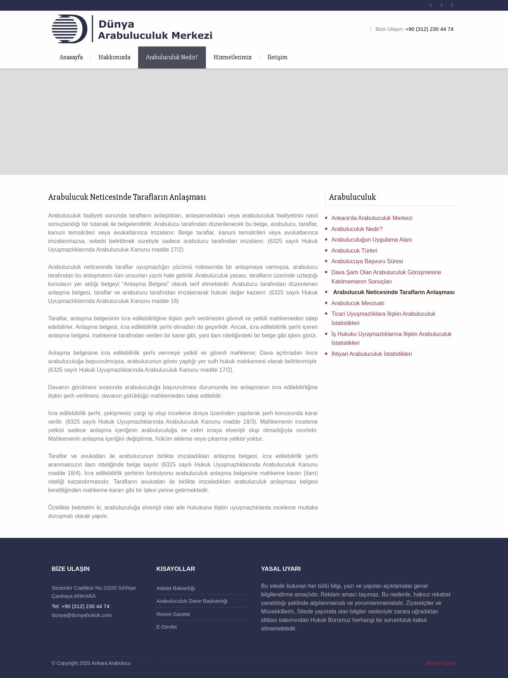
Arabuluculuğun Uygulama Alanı (372, 240)
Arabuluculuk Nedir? (172, 57)
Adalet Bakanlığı (176, 588)
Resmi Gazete (173, 614)
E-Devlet (167, 627)
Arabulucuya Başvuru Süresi (367, 261)
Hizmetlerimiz (233, 57)
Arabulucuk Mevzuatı (358, 303)
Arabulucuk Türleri (355, 251)
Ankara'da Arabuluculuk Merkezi (372, 218)
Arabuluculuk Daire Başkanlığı (192, 601)
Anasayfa (71, 57)
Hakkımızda (114, 57)
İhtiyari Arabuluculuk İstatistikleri (372, 354)
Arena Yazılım (441, 663)
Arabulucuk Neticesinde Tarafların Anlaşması (394, 292)
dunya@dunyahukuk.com (82, 615)
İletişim (278, 57)
